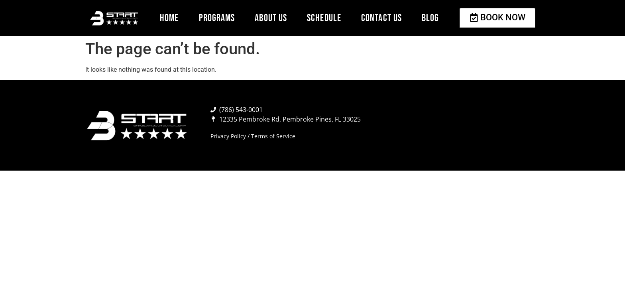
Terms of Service (273, 136)
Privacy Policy (228, 136)
